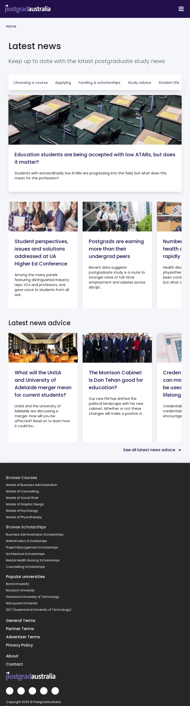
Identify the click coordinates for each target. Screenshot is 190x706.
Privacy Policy (19, 645)
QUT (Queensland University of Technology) (38, 610)
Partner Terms (20, 629)
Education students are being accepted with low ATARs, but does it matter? (95, 158)
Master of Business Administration (31, 485)
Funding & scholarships (99, 82)
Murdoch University (20, 590)
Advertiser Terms (23, 637)
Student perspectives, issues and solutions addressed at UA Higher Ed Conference (41, 252)
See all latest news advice (152, 450)
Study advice (139, 82)
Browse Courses (21, 478)
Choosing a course (30, 82)
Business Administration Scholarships (35, 534)
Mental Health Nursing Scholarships (33, 560)
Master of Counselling (22, 491)
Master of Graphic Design (25, 504)
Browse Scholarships (26, 527)
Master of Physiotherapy (24, 517)
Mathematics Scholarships (26, 541)
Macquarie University (22, 603)
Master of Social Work (22, 498)
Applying (63, 82)
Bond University (17, 584)
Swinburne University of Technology (32, 597)
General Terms (20, 620)
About (12, 656)
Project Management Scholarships (32, 547)
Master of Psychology (22, 511)
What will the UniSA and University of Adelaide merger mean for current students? (43, 383)
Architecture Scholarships (25, 554)
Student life (169, 82)
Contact (14, 664)
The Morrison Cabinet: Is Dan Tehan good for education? (116, 380)
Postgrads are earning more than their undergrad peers (116, 249)
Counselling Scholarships (25, 567)
